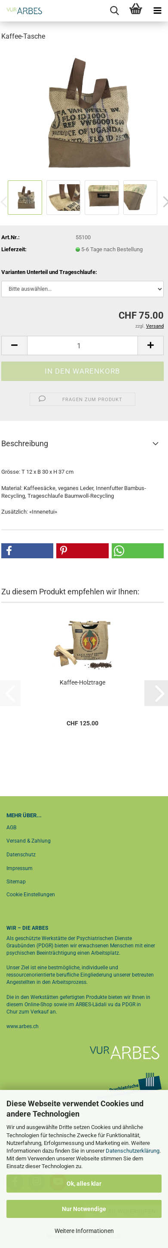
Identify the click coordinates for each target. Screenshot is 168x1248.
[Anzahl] (82, 345)
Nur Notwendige (84, 1208)
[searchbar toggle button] (114, 10)
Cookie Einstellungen (30, 895)
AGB (11, 828)
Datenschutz (21, 855)
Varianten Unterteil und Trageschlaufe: (49, 272)
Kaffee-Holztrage (82, 682)
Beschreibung (24, 443)
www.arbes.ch (22, 1026)
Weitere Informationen (84, 1230)
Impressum (19, 868)
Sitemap (16, 882)
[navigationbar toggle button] (157, 10)
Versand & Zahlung (28, 841)
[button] (14, 345)
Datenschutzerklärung (132, 1151)
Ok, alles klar (84, 1183)
